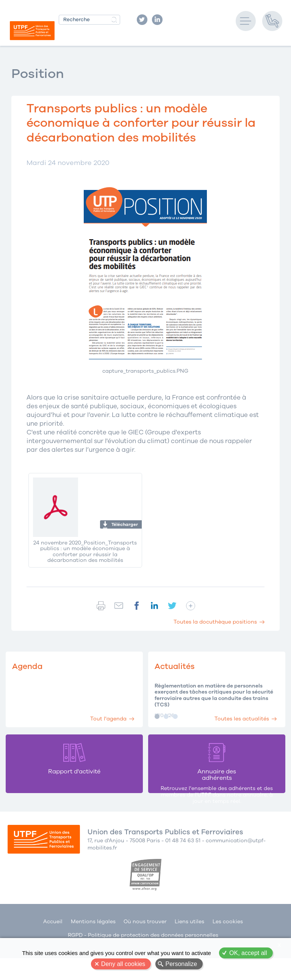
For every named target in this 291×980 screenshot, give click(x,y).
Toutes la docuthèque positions (215, 622)
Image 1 (157, 716)
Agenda (28, 666)
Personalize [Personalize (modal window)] (181, 964)
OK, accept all (248, 953)
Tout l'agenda (104, 716)
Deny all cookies (123, 964)
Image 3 (175, 716)
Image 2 (166, 716)
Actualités (176, 666)
